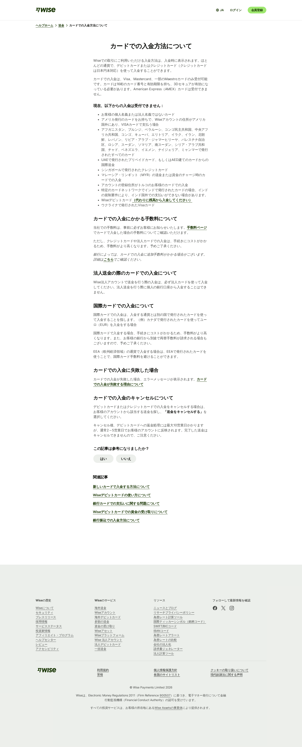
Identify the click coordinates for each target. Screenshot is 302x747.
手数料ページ (197, 227)
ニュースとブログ (165, 608)
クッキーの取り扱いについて (230, 670)
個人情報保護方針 (165, 670)
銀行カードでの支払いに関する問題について (126, 503)
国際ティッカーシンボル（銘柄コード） (180, 621)
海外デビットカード (108, 617)
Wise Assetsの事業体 (168, 707)
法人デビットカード (108, 644)
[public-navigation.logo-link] (47, 671)
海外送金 (100, 608)
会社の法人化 (162, 644)
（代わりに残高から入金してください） (162, 200)
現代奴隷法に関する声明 (227, 674)
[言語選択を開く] (219, 10)
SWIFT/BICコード (165, 626)
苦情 (100, 674)
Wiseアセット (104, 630)
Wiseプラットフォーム (109, 635)
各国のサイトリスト (167, 674)
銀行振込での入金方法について (116, 520)
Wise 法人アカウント (108, 639)
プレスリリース (46, 617)
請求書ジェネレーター (168, 648)
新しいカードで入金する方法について (121, 487)
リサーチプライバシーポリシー (174, 612)
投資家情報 (43, 630)
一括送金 (100, 648)
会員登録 (257, 10)
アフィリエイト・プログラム (55, 635)
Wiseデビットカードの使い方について (122, 495)
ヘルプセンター (46, 639)
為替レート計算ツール (168, 617)
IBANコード (161, 630)
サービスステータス (49, 626)
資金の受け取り (105, 626)
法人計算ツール (164, 653)
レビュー (41, 644)
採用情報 (41, 621)
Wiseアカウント (105, 612)
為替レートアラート (167, 635)
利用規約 (103, 670)
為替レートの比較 (165, 639)
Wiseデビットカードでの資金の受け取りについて (130, 512)
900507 (165, 695)
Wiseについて (45, 608)
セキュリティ (44, 612)
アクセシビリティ (47, 648)
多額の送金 (102, 621)
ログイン (235, 10)
